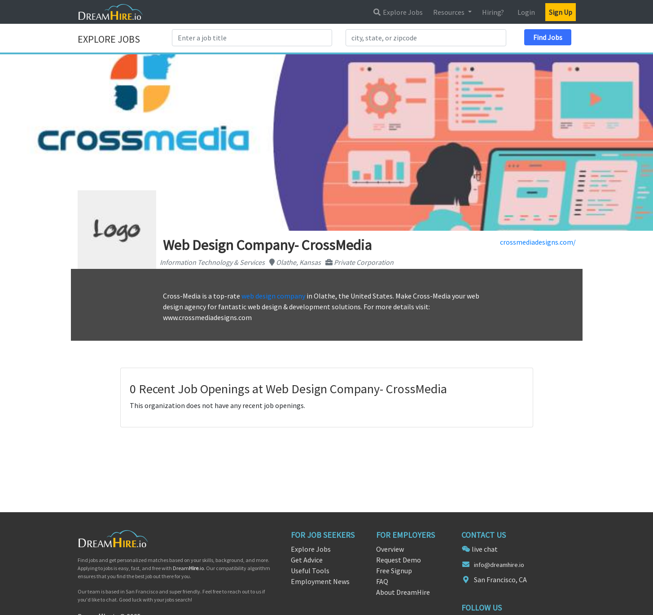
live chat (485, 549)
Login (526, 12)
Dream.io (188, 568)
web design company (273, 295)
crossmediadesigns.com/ (538, 241)
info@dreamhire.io (499, 565)
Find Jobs (547, 37)
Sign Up (560, 12)
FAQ (382, 581)
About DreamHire (403, 592)
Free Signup (394, 570)
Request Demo (398, 559)
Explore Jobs (398, 12)
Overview (390, 549)
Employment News (320, 581)
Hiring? (493, 12)
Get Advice (307, 559)
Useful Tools (310, 570)
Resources (449, 12)
